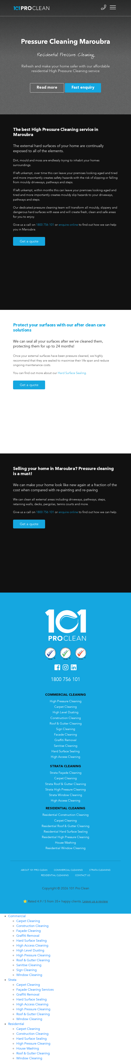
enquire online (68, 225)
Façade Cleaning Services (35, 989)
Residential (16, 1024)
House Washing (65, 843)
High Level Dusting (65, 712)
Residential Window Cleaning (65, 848)
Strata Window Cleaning (65, 795)
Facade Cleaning (65, 734)
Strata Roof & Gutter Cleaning (65, 784)
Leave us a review (95, 901)
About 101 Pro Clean (34, 870)
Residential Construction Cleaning (65, 815)
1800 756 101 (45, 225)
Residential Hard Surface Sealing (66, 832)
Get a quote (29, 241)
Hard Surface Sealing (72, 373)
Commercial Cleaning (68, 870)
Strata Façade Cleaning (65, 773)
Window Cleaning (29, 975)
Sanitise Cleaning (65, 746)
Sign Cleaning (65, 729)
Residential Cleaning (55, 875)
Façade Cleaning (28, 931)
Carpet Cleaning (65, 707)
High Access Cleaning (65, 757)
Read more (47, 87)
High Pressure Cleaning (65, 701)
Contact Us (82, 875)
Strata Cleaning (99, 870)
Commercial (17, 916)
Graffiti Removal (65, 740)
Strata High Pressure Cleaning (65, 789)
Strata (12, 980)
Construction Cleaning (65, 718)
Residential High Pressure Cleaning (65, 837)
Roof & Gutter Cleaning (66, 723)
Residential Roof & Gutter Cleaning (65, 826)
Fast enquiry (83, 87)
